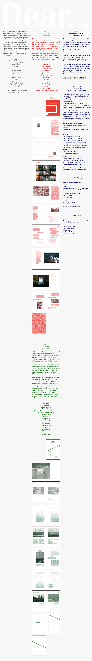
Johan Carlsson (16, 64)
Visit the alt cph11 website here (71, 206)
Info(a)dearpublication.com (16, 92)
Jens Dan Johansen (16, 72)
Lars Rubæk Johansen (16, 74)
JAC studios (17, 81)
